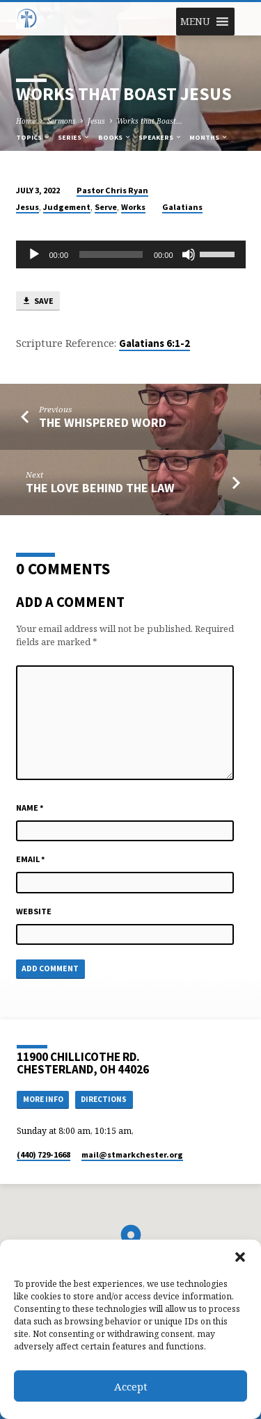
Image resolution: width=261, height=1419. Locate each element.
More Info (43, 1099)
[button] (240, 1257)
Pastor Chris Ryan (112, 190)
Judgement (66, 207)
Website (34, 911)
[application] (131, 254)
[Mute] (189, 254)
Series (74, 137)
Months (208, 137)
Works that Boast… (149, 121)
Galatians (182, 207)
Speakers (160, 137)
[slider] (111, 254)
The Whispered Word (102, 422)
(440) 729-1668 (43, 1154)
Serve (106, 207)
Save (38, 301)
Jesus (96, 121)
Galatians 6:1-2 (154, 343)
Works (133, 207)
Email (30, 859)
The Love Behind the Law (100, 488)
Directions (104, 1099)
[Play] (34, 254)
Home (25, 121)
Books (115, 137)
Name (30, 807)
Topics (33, 137)
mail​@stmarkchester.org (132, 1154)
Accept (131, 1386)
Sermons (61, 121)
